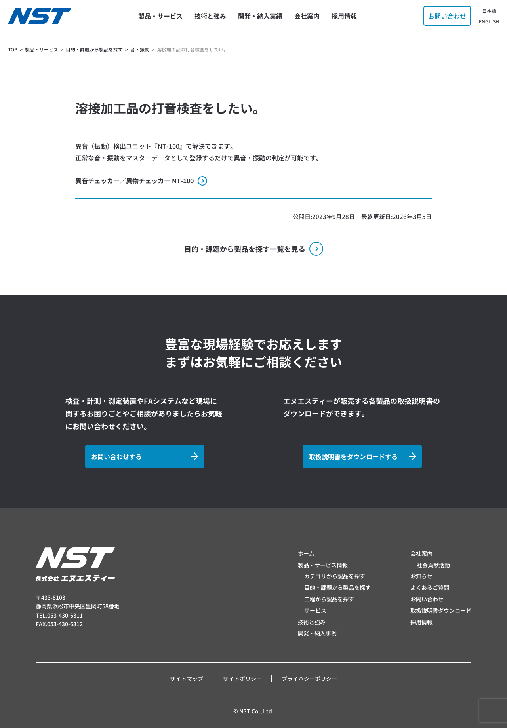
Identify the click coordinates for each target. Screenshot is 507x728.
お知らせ (421, 576)
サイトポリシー (242, 678)
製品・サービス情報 (323, 565)
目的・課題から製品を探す (337, 587)
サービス (315, 610)
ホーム (306, 553)
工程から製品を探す (329, 599)
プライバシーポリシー (309, 678)
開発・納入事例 (317, 633)
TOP (12, 49)
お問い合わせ (427, 599)
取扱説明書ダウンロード (440, 610)
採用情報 (421, 622)
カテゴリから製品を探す (334, 576)
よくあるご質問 (429, 587)
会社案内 (421, 553)
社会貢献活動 (433, 565)
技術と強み (312, 622)
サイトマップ (186, 678)
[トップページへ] (39, 16)
